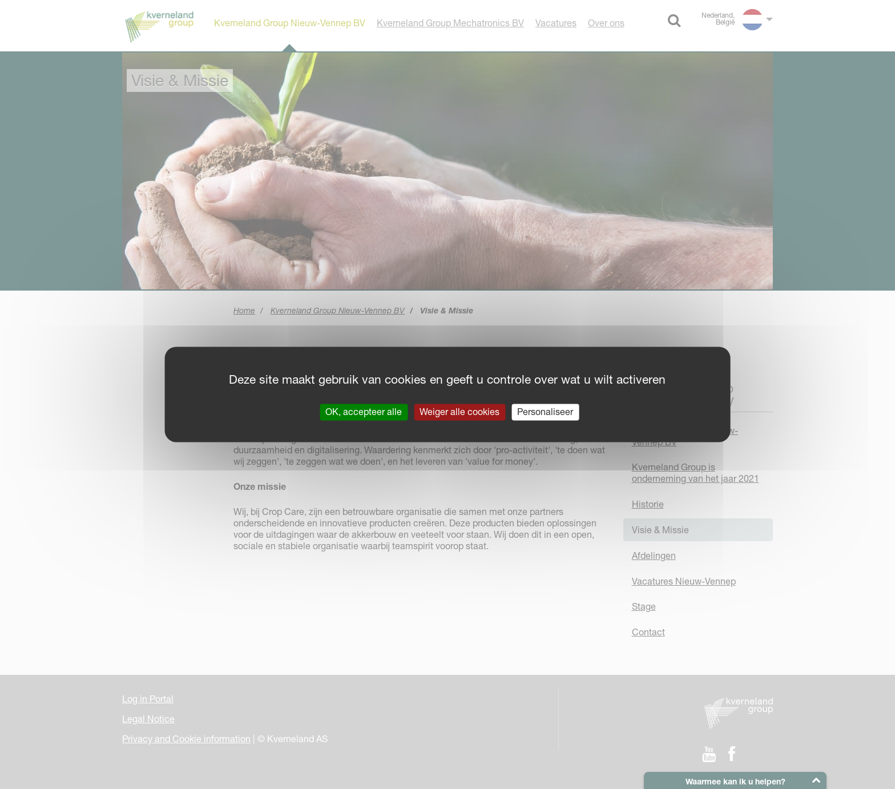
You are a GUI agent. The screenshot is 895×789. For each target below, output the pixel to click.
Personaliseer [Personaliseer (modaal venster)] (545, 411)
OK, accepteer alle (363, 411)
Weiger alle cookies (459, 411)
